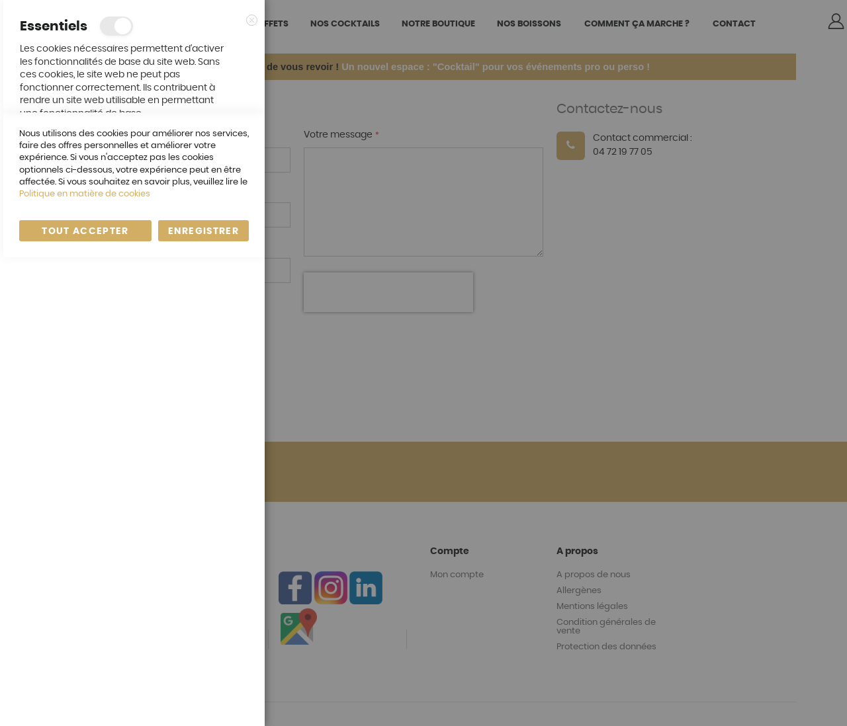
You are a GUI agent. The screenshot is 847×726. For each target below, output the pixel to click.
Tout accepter (85, 700)
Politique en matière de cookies (84, 663)
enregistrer (203, 700)
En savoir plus (216, 126)
